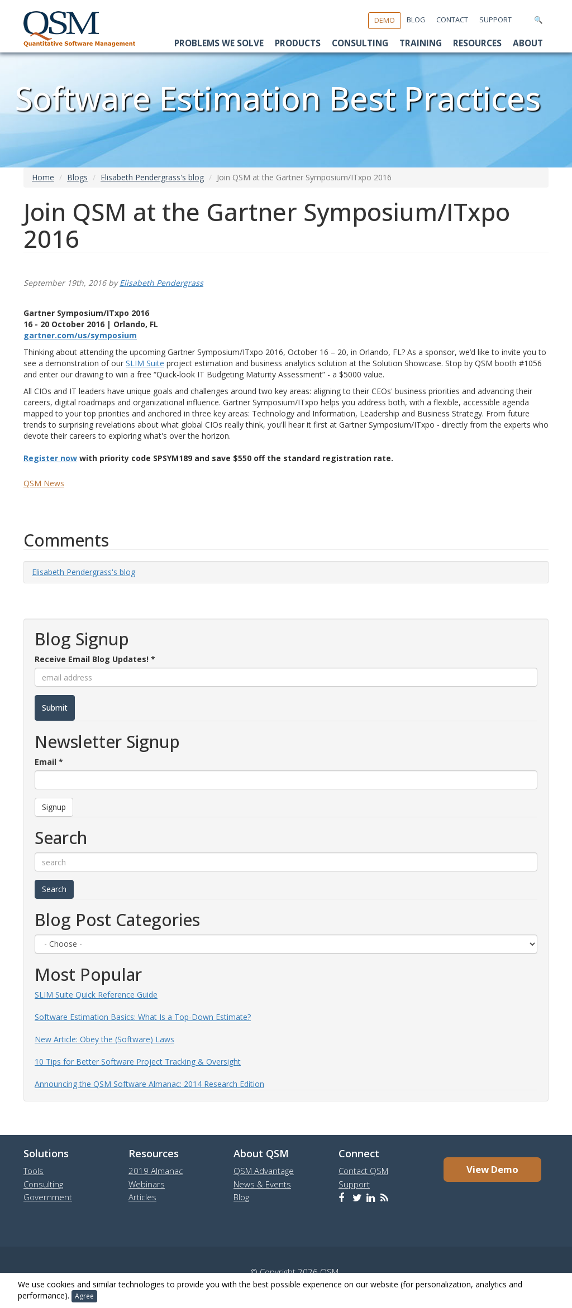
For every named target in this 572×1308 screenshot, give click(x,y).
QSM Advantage (263, 1170)
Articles (142, 1196)
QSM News (43, 483)
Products (298, 43)
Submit (55, 707)
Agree (84, 1296)
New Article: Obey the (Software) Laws (104, 1039)
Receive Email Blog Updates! (95, 659)
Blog (416, 20)
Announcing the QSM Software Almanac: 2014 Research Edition (149, 1084)
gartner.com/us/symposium (80, 335)
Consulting (360, 43)
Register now (50, 458)
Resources (477, 43)
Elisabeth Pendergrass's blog (152, 177)
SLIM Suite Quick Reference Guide (96, 994)
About (528, 43)
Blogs (77, 177)
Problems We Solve (219, 43)
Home (43, 177)
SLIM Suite (145, 363)
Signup (54, 807)
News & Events (262, 1184)
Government (47, 1196)
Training (420, 43)
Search (54, 889)
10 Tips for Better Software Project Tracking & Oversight (138, 1061)
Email (49, 761)
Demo (384, 20)
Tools (33, 1170)
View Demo (492, 1169)
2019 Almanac (155, 1170)
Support (495, 20)
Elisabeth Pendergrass (161, 282)
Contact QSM (363, 1170)
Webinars (146, 1184)
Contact (452, 20)
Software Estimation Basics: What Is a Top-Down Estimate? (143, 1017)
